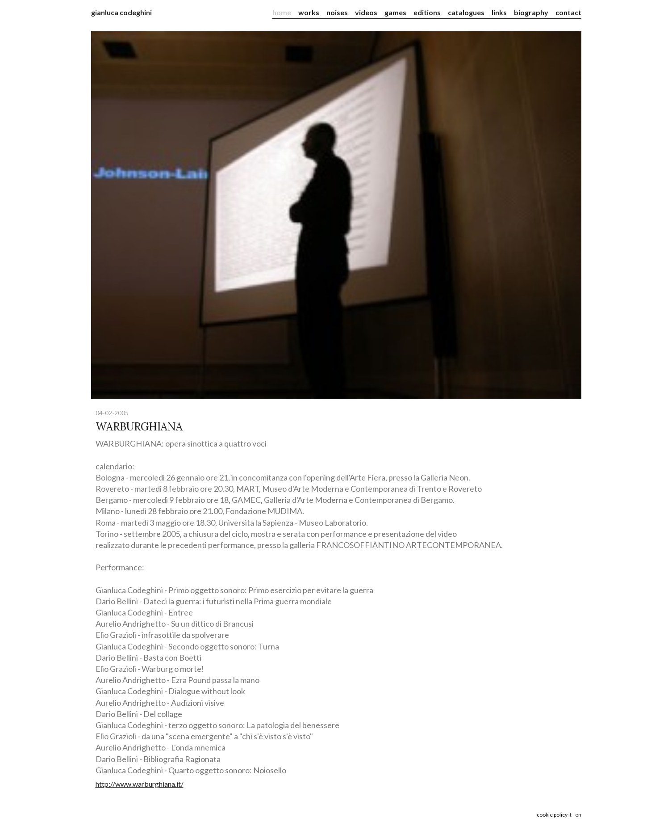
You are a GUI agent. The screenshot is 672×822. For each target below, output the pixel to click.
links (499, 12)
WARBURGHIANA (139, 427)
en (578, 814)
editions (427, 12)
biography (531, 12)
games (395, 12)
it (570, 814)
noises (337, 12)
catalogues (466, 12)
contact (568, 12)
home (281, 12)
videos (366, 12)
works (308, 12)
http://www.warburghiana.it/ (140, 784)
